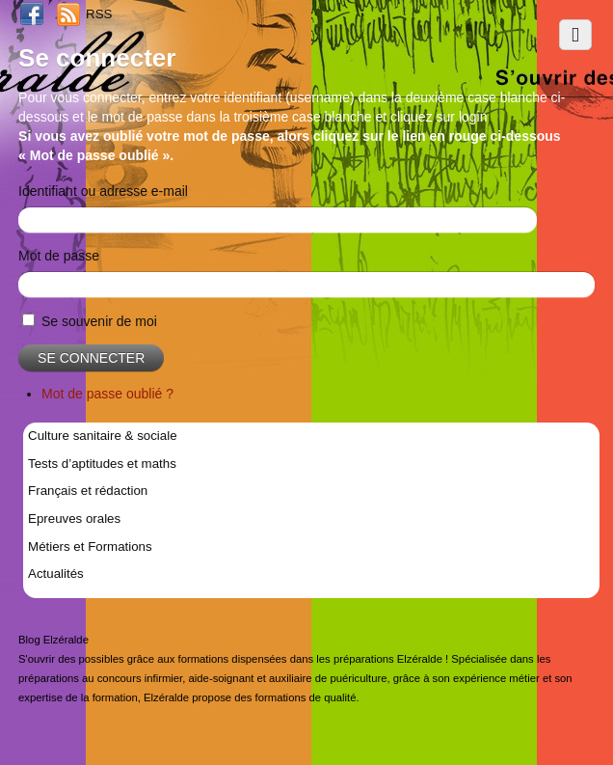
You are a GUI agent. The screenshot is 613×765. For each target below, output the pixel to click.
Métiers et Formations (90, 546)
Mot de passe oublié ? (107, 393)
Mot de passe (58, 255)
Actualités (56, 573)
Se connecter (91, 358)
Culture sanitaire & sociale (102, 435)
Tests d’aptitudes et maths (102, 463)
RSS (99, 14)
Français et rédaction (87, 490)
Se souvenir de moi (99, 321)
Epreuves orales (74, 518)
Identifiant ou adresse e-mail (103, 191)
